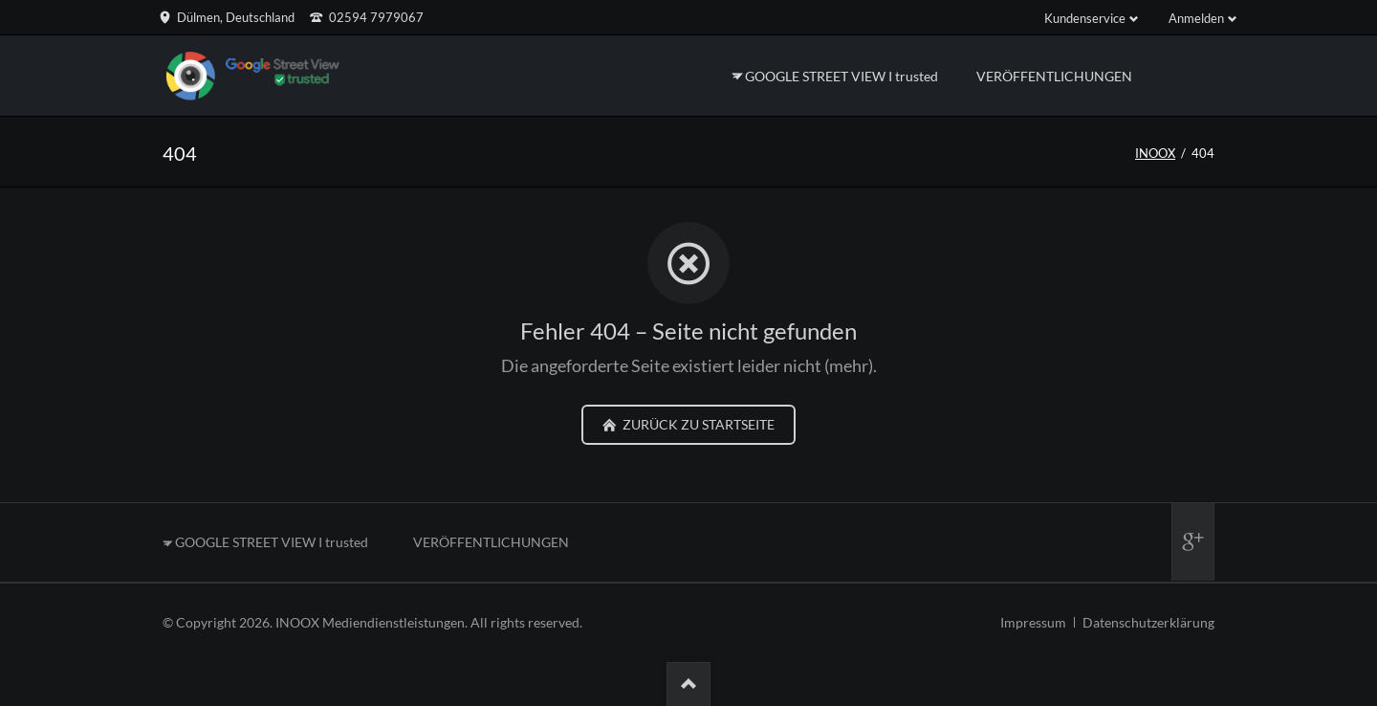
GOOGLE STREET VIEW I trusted (271, 542)
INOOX (1155, 153)
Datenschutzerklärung (1148, 622)
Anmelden (1196, 18)
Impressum (1033, 622)
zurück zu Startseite (697, 424)
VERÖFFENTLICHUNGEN (491, 542)
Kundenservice (1085, 18)
